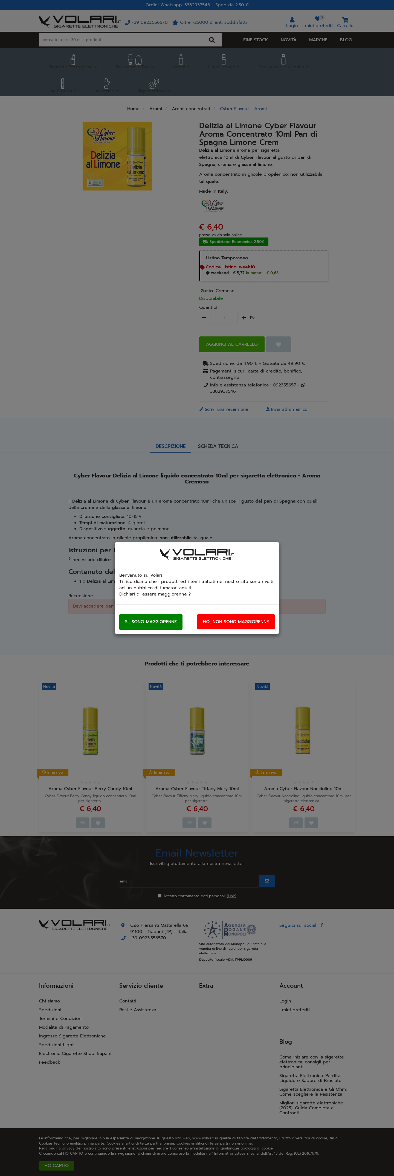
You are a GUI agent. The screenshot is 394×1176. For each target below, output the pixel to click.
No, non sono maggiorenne (236, 621)
